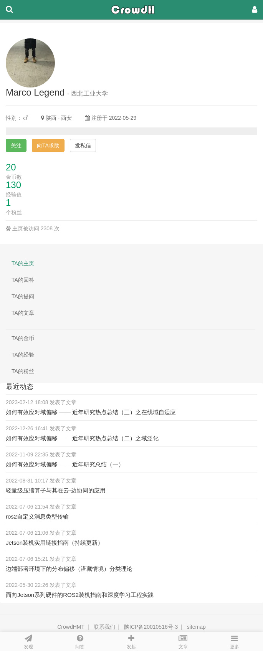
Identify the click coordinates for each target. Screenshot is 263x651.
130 (13, 185)
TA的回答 (23, 280)
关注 (16, 145)
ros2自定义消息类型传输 (37, 516)
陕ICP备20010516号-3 (151, 627)
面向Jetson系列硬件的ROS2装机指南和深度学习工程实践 (80, 595)
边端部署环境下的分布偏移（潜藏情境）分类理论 (69, 568)
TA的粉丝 (23, 371)
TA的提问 (23, 296)
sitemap (196, 627)
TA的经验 (23, 355)
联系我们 (104, 627)
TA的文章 (23, 313)
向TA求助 (48, 145)
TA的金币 (23, 338)
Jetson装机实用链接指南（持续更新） (54, 542)
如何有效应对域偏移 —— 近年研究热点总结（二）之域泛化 (82, 438)
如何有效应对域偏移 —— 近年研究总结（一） (65, 464)
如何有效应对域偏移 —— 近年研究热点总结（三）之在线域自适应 (91, 412)
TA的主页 (23, 263)
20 (11, 167)
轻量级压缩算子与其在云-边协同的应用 (56, 490)
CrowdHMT (70, 627)
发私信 (83, 145)
